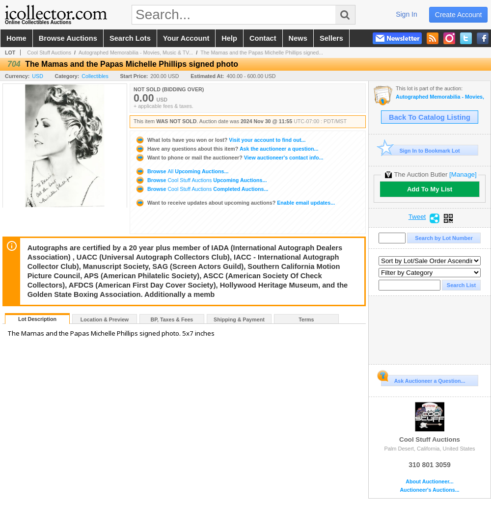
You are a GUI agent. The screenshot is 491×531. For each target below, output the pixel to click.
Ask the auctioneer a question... (226, 149)
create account (458, 15)
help (229, 38)
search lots (130, 38)
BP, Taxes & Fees (172, 319)
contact (262, 38)
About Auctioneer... (429, 481)
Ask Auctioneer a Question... (423, 379)
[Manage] (462, 174)
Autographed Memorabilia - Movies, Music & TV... (136, 52)
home (16, 38)
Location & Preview (105, 319)
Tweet (417, 216)
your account (186, 38)
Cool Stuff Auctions (49, 52)
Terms (306, 319)
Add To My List (429, 189)
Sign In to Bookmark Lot (420, 150)
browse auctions (68, 38)
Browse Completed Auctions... (201, 189)
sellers (331, 38)
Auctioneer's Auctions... (429, 490)
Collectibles (95, 76)
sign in (406, 14)
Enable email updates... (235, 203)
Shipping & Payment (239, 319)
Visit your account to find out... (220, 140)
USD (37, 76)
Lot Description (37, 319)
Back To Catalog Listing (429, 117)
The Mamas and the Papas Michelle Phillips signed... (261, 52)
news (298, 38)
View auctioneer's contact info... (229, 157)
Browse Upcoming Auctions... (181, 171)
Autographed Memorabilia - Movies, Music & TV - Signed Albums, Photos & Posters (441, 97)
